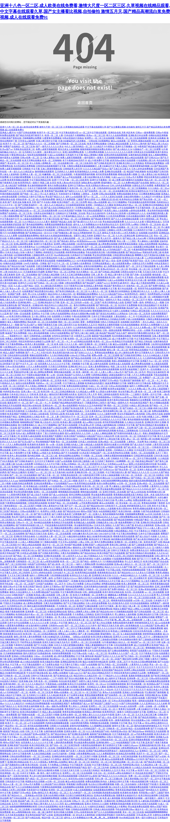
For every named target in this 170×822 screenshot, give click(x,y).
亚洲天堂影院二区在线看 (114, 492)
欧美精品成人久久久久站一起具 (126, 417)
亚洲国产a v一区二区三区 (39, 472)
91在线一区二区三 (108, 709)
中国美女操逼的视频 (36, 375)
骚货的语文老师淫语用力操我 (78, 609)
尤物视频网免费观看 (106, 241)
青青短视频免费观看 (154, 277)
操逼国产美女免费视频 (15, 333)
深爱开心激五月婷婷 (83, 235)
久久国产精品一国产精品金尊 (114, 467)
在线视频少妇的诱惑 (148, 233)
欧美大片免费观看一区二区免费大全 (90, 595)
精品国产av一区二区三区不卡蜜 (145, 642)
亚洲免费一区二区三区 (35, 611)
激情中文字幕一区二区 (122, 726)
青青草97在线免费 (126, 709)
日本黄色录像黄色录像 (63, 319)
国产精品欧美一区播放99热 (30, 305)
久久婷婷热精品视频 (82, 327)
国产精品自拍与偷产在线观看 (21, 266)
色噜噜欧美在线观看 (99, 723)
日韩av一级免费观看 (145, 132)
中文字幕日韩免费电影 (126, 533)
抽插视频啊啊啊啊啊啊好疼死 (32, 481)
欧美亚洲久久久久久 (122, 247)
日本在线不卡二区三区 (46, 400)
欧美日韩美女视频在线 (20, 316)
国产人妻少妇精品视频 (88, 634)
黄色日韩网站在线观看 (84, 305)
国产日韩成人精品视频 (109, 272)
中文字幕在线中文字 (9, 219)
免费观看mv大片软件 (134, 759)
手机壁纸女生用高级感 (30, 642)
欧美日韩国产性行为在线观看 (111, 553)
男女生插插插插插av (101, 397)
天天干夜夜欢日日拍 (148, 653)
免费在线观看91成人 (142, 500)
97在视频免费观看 (141, 344)
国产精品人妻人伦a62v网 (134, 238)
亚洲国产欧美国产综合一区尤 (136, 261)
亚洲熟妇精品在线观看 (52, 709)
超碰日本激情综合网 (83, 528)
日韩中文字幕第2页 (120, 550)
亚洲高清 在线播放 (157, 138)
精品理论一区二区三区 (15, 726)
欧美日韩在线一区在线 (35, 765)
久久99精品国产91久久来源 (48, 247)
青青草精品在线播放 (138, 350)
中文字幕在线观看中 (31, 664)
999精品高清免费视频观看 (41, 288)
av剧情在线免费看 (137, 210)
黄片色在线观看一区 (127, 288)
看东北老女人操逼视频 (68, 149)
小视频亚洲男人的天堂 (42, 255)
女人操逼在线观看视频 (30, 219)
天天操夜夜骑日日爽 (89, 269)
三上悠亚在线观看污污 (155, 258)
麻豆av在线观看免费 (114, 759)
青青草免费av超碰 (135, 695)
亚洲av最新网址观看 (23, 244)
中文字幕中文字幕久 (69, 664)
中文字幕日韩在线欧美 (65, 288)
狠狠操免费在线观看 (138, 787)
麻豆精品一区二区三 (59, 792)
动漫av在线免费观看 (147, 244)
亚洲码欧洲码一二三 (27, 302)
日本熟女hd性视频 (28, 553)
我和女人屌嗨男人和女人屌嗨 (81, 611)
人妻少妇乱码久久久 (12, 272)
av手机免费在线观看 (88, 503)
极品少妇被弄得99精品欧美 (99, 536)
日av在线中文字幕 (8, 567)
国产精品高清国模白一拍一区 (29, 208)
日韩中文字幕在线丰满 (41, 676)
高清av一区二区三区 (95, 135)
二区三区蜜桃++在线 (118, 297)
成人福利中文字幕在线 (115, 678)
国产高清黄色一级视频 (28, 428)
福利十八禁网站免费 (138, 386)
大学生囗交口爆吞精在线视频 (97, 361)
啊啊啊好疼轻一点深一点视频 (136, 330)
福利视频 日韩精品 (156, 280)
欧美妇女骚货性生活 (138, 191)
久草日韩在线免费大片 (88, 748)
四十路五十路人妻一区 (139, 297)
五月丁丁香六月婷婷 (52, 517)
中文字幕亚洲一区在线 (80, 765)
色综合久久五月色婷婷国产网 (92, 405)
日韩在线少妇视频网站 (99, 141)
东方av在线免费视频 (97, 598)
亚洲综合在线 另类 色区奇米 (121, 132)
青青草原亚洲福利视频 (126, 790)
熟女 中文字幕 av (13, 664)
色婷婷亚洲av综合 (11, 391)
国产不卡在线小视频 (46, 202)
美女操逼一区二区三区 (139, 269)
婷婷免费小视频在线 (19, 269)
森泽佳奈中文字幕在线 (99, 539)
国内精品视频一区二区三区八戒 (42, 456)
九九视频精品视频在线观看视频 (111, 308)
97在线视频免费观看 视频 (124, 559)
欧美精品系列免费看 (125, 754)
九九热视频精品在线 (42, 300)
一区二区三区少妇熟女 (153, 475)
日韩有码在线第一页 (112, 408)
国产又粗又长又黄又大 (120, 169)
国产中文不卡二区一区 (58, 263)
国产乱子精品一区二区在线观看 (136, 656)
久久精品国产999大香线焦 (19, 319)
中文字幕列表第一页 (144, 208)
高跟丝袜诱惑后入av (128, 751)
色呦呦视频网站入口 (65, 261)
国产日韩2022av (152, 157)
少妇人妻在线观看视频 (38, 333)
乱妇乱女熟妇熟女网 (116, 497)
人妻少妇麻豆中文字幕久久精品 (112, 166)
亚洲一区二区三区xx (19, 620)
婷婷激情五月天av (98, 464)
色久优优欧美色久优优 (118, 603)
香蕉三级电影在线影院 (108, 394)
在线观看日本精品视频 (143, 247)
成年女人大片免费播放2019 (86, 224)
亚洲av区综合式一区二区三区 (114, 269)
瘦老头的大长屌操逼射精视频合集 (56, 235)
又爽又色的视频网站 (69, 553)
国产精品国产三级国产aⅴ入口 (96, 283)
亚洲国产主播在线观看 (87, 606)
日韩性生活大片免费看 (96, 389)
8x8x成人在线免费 (24, 464)
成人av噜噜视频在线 (74, 804)
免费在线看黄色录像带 (123, 623)
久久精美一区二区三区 (149, 575)
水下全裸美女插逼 (50, 664)
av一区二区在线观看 (154, 592)
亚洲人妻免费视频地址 (98, 366)
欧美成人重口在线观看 (71, 422)
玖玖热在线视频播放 (129, 325)
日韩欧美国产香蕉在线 (10, 138)
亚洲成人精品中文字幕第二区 (50, 650)
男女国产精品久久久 (55, 196)
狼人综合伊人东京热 (49, 422)
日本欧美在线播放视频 (13, 779)
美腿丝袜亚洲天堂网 (9, 497)
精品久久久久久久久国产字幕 (118, 567)
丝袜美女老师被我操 (110, 748)
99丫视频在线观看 (48, 542)
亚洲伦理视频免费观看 (139, 740)
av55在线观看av (41, 467)
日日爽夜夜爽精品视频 (149, 194)
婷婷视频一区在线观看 (24, 617)
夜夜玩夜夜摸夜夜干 (12, 277)
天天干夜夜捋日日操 (73, 286)
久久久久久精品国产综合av (95, 169)
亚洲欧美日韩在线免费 (151, 522)
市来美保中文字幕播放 (69, 194)
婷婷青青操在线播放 (127, 244)
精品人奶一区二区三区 (154, 180)
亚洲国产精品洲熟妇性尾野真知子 (68, 403)
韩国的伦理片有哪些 (74, 589)
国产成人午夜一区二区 (48, 475)
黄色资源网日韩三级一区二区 (117, 411)
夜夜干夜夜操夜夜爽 (14, 611)
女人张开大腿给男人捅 (151, 581)
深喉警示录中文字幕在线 (139, 383)
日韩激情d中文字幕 (56, 386)
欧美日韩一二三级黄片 (130, 394)
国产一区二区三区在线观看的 (98, 247)
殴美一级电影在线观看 (158, 300)
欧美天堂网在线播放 (96, 144)
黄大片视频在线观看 (159, 403)
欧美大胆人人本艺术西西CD (124, 233)
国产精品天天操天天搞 (103, 500)
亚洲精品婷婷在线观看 (62, 756)
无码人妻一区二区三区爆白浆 (108, 779)
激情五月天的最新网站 (22, 311)
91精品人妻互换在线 (140, 311)
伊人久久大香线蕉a (38, 762)
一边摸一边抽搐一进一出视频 (151, 706)
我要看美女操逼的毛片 (126, 795)
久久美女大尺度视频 (144, 572)
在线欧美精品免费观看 (22, 483)
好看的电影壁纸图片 (105, 815)
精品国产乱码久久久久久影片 (52, 350)
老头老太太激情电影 (59, 467)
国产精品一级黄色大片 (105, 300)
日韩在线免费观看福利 (20, 756)
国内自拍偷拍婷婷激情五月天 (148, 726)
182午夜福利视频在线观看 (88, 261)
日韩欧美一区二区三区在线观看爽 (131, 138)
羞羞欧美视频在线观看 (139, 676)
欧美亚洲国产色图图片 (18, 414)
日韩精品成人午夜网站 (116, 806)
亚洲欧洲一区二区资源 (50, 380)
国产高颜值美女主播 (94, 759)
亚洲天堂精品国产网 (9, 553)
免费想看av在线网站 (57, 762)
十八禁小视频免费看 (9, 216)
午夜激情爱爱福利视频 (138, 166)
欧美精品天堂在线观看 (44, 230)
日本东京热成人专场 (14, 252)
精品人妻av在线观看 (97, 202)
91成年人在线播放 (120, 311)
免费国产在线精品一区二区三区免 (19, 146)
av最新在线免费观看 (89, 419)
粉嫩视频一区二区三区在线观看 (57, 174)
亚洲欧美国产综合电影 (18, 745)
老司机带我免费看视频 (106, 174)
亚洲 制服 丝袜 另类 (28, 681)
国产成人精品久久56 (122, 149)
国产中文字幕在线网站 (74, 603)
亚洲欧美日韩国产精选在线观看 (77, 701)
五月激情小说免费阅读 (80, 263)
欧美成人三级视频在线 (127, 430)
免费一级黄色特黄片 (53, 458)
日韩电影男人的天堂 (72, 169)
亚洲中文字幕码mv (76, 185)
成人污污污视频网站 (117, 202)
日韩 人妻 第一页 (99, 274)
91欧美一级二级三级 (141, 411)
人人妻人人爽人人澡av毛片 (111, 372)
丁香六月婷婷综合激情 (53, 433)
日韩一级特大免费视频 (60, 297)
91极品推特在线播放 (76, 536)
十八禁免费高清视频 (94, 152)
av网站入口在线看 (141, 609)
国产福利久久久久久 (74, 191)
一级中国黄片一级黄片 (93, 157)
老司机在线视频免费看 (38, 726)
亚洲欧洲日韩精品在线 (71, 447)
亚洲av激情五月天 (40, 792)
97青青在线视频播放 (156, 238)
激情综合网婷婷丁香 (52, 767)
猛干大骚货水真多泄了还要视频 (67, 514)
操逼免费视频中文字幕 (115, 383)
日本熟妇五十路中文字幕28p (31, 196)
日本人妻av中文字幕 (127, 717)
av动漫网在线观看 (114, 447)
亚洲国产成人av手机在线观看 (67, 177)
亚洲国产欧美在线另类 (73, 408)
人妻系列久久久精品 (158, 486)
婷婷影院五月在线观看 (54, 252)
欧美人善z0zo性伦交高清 (68, 183)
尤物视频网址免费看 (31, 138)
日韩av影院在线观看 (158, 678)
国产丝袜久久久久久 (84, 352)
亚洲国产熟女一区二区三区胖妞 (60, 272)
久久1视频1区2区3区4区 (107, 199)
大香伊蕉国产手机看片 (156, 698)
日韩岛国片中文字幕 (146, 436)
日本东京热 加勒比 (103, 525)
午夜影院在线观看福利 (111, 378)
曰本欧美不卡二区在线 (115, 506)
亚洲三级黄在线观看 (88, 469)
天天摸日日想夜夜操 (57, 366)
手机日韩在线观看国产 (93, 210)
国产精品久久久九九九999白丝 (136, 489)
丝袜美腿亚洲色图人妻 (157, 213)
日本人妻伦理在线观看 (102, 358)
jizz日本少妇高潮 (153, 514)
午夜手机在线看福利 (150, 511)
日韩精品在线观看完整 (81, 809)
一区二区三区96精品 (41, 756)
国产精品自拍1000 (95, 506)
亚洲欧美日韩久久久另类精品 (130, 163)
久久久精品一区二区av (158, 188)
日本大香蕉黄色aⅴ (26, 247)
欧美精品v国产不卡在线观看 (65, 453)
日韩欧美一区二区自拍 (150, 224)
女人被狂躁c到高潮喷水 (52, 286)
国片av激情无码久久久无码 (77, 433)
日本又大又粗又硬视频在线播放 (75, 274)
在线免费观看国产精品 (131, 528)
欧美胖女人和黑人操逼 (51, 511)
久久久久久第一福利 (73, 344)
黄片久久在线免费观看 (116, 135)
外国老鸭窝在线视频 (25, 478)
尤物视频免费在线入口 (15, 188)
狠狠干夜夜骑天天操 (47, 325)
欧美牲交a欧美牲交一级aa (123, 283)
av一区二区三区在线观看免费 (43, 210)
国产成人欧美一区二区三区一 (137, 447)
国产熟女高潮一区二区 (150, 199)
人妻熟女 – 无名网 (89, 194)
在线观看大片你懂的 (61, 316)
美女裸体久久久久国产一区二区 (123, 653)
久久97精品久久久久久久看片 (36, 222)
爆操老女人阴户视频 (89, 489)
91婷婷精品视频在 (93, 330)
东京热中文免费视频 (127, 305)
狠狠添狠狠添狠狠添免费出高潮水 (96, 149)
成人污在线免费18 (8, 302)
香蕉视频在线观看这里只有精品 (128, 494)
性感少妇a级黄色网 (66, 717)
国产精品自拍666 (88, 553)
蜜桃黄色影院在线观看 (123, 536)
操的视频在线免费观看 (121, 539)
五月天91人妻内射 (137, 144)
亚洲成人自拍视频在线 (133, 692)
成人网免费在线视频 (107, 244)
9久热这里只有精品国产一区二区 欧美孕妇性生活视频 (104, 453)
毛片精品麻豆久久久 (76, 350)
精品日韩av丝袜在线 (31, 405)
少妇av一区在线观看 (43, 656)
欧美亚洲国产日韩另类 (157, 171)
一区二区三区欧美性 (83, 163)
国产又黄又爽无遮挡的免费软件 (143, 467)
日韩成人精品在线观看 (118, 144)
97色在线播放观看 (31, 447)
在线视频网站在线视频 (73, 787)
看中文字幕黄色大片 (144, 352)
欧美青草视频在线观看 (18, 180)
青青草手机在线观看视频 (149, 288)
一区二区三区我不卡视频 (87, 238)
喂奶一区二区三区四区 (68, 322)
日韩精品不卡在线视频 (45, 717)
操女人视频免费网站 (157, 155)
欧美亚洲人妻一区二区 (82, 620)
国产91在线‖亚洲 (100, 297)
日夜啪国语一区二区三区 (27, 561)
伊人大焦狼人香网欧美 (40, 163)
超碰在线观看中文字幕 (119, 375)
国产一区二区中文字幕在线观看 (141, 266)
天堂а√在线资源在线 (83, 812)
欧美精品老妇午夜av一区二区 (128, 205)
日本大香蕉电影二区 (149, 219)
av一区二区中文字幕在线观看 (93, 132)
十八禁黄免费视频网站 (95, 737)
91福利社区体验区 (60, 277)
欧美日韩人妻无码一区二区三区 (129, 648)
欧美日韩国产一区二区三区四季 (72, 202)
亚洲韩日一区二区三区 (150, 751)
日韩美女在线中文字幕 (131, 272)
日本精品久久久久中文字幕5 (113, 419)
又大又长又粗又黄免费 (18, 575)
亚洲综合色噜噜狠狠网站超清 (39, 238)
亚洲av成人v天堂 (94, 347)
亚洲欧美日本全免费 (137, 135)
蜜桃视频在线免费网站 (87, 294)
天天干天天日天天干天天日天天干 (152, 667)
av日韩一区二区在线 (126, 483)
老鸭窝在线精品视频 (110, 584)
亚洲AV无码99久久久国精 (36, 419)
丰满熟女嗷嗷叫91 (15, 238)
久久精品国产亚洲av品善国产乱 (35, 734)
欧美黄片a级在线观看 (31, 436)
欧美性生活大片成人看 (133, 258)
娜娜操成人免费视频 (42, 319)
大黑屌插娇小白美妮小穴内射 (52, 497)
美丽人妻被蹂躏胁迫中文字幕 (125, 361)
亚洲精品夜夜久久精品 (29, 417)
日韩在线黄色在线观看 (18, 355)
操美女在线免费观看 (84, 300)
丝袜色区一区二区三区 (137, 286)
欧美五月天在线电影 (77, 684)
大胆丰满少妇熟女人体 (91, 798)
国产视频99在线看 (48, 369)
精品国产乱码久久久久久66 (107, 656)
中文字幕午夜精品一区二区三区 (95, 600)
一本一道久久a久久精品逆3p (20, 171)
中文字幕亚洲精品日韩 (40, 180)
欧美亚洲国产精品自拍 (112, 670)
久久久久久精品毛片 (34, 684)
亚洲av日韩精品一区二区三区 (75, 464)
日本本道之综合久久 (19, 394)
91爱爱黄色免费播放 (51, 138)
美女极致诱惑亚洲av (83, 525)
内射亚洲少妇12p (29, 550)
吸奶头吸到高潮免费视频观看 (143, 481)
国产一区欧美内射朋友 (84, 308)
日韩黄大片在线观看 (58, 720)
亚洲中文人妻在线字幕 (109, 439)
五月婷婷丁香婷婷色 (104, 461)
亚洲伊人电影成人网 (146, 469)
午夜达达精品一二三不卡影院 (49, 678)
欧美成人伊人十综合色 (102, 689)
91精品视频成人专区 (123, 531)
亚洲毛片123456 (25, 283)
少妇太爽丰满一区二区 (149, 227)
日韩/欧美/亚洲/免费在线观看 (58, 614)
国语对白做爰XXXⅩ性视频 (116, 444)
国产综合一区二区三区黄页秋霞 (64, 745)
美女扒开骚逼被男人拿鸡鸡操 (131, 414)
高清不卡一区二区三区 (147, 754)
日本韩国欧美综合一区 (156, 670)
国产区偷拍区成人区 (63, 676)
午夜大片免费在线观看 (157, 570)
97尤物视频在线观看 (123, 611)
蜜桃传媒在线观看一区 (64, 372)
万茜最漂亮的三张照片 (95, 403)
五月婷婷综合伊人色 (16, 606)
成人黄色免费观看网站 (64, 656)
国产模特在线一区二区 (106, 305)
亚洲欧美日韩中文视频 (155, 422)
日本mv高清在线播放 (15, 366)
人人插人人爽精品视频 (101, 433)
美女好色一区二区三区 (18, 163)
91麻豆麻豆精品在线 (19, 210)
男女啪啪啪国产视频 (45, 442)
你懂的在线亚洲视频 (158, 135)
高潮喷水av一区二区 (9, 369)
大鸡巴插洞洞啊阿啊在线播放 (114, 481)
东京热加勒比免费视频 (24, 166)
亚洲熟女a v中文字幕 (104, 620)
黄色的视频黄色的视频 (138, 419)
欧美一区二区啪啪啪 (51, 160)
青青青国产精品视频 (53, 191)
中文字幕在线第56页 (68, 132)
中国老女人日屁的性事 (73, 247)
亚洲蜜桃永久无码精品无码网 (111, 319)
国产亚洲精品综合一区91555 (38, 233)
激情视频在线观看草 (44, 171)
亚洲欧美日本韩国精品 (153, 205)
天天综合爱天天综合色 (149, 430)
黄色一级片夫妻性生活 (50, 773)
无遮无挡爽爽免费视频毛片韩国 (51, 266)
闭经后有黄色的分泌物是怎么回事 (34, 341)
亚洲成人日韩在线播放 (22, 656)
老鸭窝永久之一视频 (154, 302)
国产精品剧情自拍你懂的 (142, 586)
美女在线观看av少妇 (32, 508)
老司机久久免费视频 (150, 325)
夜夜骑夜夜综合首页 (106, 572)
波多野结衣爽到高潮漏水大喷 (36, 358)
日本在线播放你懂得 (135, 216)
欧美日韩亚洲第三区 (101, 339)
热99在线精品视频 (160, 767)
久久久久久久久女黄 (134, 222)
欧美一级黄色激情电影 (119, 720)
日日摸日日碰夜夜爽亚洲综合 (79, 795)
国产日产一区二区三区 (75, 506)
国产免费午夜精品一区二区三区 (122, 589)
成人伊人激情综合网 (124, 352)
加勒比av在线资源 (14, 598)
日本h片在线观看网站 (60, 313)
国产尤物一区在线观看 (140, 274)
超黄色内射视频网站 (93, 266)
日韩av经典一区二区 (29, 157)
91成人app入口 (118, 177)
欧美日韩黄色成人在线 (113, 302)
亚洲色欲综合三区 (144, 235)
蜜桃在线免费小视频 (127, 174)
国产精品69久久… (73, 667)
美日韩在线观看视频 (67, 776)
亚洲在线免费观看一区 (64, 815)
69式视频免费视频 (15, 233)
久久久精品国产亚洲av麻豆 (152, 625)
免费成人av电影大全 (41, 453)
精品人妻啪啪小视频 (93, 155)
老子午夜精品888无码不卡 (74, 160)
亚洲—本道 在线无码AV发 (156, 494)
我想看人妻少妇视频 (150, 439)
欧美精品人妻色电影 (93, 286)
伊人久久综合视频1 (122, 547)
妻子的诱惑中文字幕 (112, 745)
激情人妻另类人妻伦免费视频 (70, 567)
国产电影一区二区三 (29, 194)
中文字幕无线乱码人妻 (116, 472)
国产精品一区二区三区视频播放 (132, 188)
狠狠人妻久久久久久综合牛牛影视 (16, 300)
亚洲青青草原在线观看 (44, 261)
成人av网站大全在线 (91, 422)
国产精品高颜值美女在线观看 (17, 531)
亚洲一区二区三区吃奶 (71, 302)
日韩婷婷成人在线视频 (40, 336)
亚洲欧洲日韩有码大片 (57, 698)
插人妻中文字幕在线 (94, 678)
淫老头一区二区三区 (73, 737)
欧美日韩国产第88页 (23, 581)
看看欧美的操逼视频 (42, 489)
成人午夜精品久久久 (93, 556)
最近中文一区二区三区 (52, 545)
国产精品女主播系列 (16, 472)
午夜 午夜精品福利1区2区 (141, 687)
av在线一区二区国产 (91, 302)
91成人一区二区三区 (98, 386)
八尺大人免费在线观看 (36, 366)
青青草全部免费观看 (98, 617)
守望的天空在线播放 (12, 603)
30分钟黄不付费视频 (29, 327)
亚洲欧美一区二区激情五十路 (98, 344)
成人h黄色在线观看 (99, 364)
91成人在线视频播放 (82, 790)
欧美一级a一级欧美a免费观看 (53, 706)
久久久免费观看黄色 (105, 754)
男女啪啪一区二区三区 (13, 818)
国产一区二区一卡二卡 (62, 341)
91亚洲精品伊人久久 (136, 213)
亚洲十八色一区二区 (124, 715)
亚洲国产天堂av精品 (108, 380)
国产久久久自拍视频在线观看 (125, 219)
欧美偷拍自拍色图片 (94, 383)
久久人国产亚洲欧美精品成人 (27, 330)
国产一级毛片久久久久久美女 (49, 146)
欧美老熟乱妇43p (26, 400)
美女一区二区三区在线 (60, 801)
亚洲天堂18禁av (87, 520)
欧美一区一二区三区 (69, 561)
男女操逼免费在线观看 (110, 489)
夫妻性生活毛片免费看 (142, 185)
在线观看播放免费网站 (28, 235)
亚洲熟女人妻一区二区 (30, 174)
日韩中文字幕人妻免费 (28, 380)
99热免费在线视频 (60, 689)
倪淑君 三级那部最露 (32, 570)
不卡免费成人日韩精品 (83, 614)
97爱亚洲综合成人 (17, 155)
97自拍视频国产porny (20, 389)
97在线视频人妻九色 (145, 160)
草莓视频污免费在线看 (77, 784)
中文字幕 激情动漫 (85, 656)
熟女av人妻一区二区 (18, 288)
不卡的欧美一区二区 (122, 327)
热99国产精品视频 (72, 545)
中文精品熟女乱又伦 (145, 316)
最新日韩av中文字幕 (12, 586)
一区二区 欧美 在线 (54, 344)
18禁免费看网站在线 (77, 428)
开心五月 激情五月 (49, 194)
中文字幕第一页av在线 (132, 277)
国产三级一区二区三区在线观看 (149, 428)
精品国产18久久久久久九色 (13, 191)
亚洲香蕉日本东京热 (23, 230)
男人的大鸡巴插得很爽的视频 (43, 776)
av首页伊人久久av (66, 369)
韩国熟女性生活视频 (34, 781)
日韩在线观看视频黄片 (58, 188)
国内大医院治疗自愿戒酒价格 (92, 578)
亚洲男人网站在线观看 (98, 227)
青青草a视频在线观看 (141, 141)
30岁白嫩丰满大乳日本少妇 (84, 533)
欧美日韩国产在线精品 (18, 297)
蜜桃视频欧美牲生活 (101, 311)
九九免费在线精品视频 (102, 531)
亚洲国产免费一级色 (17, 294)
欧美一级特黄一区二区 (86, 372)
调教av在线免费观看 (52, 570)
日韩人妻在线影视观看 (48, 600)
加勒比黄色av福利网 (90, 183)
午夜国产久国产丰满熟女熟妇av (46, 249)
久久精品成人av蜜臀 (45, 280)
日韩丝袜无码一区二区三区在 (114, 740)
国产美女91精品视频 (74, 678)
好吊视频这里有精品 (50, 447)
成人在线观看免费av (121, 263)
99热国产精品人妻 (34, 191)
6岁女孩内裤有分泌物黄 (36, 625)
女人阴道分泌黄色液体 (106, 391)
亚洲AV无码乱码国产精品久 (66, 489)
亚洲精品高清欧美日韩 (126, 801)
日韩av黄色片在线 (154, 414)
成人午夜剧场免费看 (45, 199)
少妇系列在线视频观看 (86, 244)
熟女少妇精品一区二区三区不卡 (132, 300)
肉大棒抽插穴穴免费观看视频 (50, 478)
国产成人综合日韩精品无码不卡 (59, 208)
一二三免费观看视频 (87, 439)
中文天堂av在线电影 (67, 542)
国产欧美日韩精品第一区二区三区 (71, 291)
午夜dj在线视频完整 (81, 316)
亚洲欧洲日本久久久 (140, 291)
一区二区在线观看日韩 (62, 163)
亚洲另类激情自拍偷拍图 (95, 586)
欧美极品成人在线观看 (37, 486)
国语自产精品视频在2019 (21, 439)
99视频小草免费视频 (69, 798)
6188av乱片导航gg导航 (80, 355)
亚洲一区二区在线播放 (26, 274)
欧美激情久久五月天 (87, 325)
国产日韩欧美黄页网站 (130, 355)
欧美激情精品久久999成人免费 (89, 171)
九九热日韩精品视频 (59, 355)
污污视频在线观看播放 (113, 561)
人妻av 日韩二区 (85, 542)
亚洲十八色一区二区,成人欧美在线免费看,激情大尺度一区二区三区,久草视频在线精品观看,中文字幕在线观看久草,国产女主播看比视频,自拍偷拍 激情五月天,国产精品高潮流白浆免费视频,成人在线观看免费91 (85, 11)
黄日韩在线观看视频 (73, 570)
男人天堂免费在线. (67, 430)
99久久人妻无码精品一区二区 (78, 146)
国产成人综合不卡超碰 (140, 444)
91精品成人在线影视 (93, 444)
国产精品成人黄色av (66, 241)
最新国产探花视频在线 (100, 734)
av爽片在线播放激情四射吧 (88, 258)
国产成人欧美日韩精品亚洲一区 (148, 539)
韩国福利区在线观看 (73, 458)
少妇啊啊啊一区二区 (124, 461)
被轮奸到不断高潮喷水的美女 (142, 333)
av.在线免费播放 (97, 216)
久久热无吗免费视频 (115, 216)
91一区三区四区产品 (91, 692)
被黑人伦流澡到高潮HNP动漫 (142, 464)
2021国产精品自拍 (158, 166)
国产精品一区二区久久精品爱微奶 (41, 687)
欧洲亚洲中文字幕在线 (56, 227)
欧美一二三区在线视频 (87, 288)
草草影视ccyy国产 (147, 792)
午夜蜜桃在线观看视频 (16, 503)
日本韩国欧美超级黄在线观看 (105, 792)
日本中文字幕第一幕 (108, 606)
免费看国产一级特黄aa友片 (42, 740)
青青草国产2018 (72, 709)
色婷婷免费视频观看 (141, 336)
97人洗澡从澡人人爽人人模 (97, 458)
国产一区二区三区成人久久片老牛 (56, 327)
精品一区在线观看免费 (139, 728)
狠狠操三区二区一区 (23, 514)
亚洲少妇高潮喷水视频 (53, 795)
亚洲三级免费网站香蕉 (73, 152)
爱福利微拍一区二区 (110, 183)
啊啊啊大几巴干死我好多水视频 (150, 255)
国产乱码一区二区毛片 (135, 372)
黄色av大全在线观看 (111, 692)
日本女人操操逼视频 (110, 475)
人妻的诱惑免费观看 (63, 742)
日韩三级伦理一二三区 (85, 319)
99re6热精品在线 (61, 255)
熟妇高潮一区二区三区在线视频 (42, 322)
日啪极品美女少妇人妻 (106, 522)
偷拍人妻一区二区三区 (117, 350)
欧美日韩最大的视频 (63, 812)
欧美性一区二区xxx (102, 341)
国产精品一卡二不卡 (159, 405)
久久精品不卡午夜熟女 (103, 146)
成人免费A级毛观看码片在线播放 (127, 180)
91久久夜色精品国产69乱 (97, 731)
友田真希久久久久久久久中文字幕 (54, 364)
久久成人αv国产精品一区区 (27, 286)
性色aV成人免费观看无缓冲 (29, 433)
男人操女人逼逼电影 (9, 174)
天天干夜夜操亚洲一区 (122, 734)
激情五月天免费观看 (65, 199)
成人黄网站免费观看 (43, 372)
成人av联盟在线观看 (49, 561)
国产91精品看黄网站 (51, 330)
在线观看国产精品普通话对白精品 (38, 291)
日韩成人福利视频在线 (105, 425)
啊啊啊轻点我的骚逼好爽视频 (65, 269)
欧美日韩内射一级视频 (129, 511)
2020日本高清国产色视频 (69, 210)
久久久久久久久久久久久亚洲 (118, 152)
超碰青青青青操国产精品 (75, 767)
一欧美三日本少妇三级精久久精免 (16, 489)
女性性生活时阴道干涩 (62, 336)
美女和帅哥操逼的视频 (158, 210)
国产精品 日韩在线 (143, 341)
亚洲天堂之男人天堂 (87, 394)
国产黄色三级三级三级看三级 (84, 333)
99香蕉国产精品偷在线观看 (150, 146)
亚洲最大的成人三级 (73, 444)
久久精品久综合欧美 (134, 422)
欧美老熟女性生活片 (109, 224)
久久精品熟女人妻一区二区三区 (40, 411)
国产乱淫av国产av (28, 325)
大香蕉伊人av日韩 (82, 336)
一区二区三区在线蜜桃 (13, 533)
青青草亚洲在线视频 (96, 350)
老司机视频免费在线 (102, 609)
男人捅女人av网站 (123, 500)
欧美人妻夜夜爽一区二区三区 (135, 584)
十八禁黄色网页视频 (16, 494)
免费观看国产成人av (80, 703)
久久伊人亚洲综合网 (125, 235)
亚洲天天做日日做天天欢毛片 (56, 642)
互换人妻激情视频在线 (51, 169)
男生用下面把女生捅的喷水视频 (27, 517)
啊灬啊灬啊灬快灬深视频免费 (128, 620)
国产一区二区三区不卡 (157, 564)
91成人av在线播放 (56, 155)
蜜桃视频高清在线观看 (68, 492)
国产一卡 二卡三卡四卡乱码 (38, 352)
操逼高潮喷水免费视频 (86, 717)
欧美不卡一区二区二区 (47, 132)
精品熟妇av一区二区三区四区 (92, 230)
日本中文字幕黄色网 (36, 188)
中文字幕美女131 (142, 531)
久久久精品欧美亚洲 (60, 358)
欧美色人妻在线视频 (34, 344)
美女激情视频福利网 (36, 185)
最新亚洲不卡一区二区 (18, 403)
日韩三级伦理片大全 (67, 325)
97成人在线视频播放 (135, 319)
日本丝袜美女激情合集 (65, 728)
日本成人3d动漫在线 (39, 414)
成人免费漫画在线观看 (114, 266)
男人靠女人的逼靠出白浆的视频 (73, 617)
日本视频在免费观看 (9, 422)
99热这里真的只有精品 (73, 138)
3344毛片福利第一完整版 (34, 263)
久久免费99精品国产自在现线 (135, 183)
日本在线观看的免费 (123, 645)
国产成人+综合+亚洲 (111, 261)
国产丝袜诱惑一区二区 (95, 191)
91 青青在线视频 (61, 311)
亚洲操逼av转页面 (33, 795)
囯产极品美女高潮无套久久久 (128, 358)
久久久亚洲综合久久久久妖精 (153, 703)
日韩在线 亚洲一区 (102, 701)
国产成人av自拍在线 (136, 492)
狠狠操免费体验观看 (144, 556)
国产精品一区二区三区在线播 (37, 277)
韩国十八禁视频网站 (94, 567)
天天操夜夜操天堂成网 (33, 272)
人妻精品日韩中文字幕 (66, 230)
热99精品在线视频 (42, 522)
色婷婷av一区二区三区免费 (49, 383)
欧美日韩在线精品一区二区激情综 (40, 631)
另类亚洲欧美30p (153, 695)
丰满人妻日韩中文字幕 (46, 141)
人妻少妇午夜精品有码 (46, 258)
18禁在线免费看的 (73, 283)
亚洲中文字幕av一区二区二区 (25, 450)
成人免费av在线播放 (58, 673)
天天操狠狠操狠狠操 (114, 157)
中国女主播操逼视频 (81, 297)
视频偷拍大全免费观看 (140, 400)
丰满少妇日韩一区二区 (125, 436)
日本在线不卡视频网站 (74, 135)
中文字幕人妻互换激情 (40, 620)
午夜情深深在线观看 (158, 787)
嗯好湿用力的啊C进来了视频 (135, 659)
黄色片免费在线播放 (57, 185)
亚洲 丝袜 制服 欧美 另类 (24, 202)
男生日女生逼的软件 (95, 213)
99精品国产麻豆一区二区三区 (148, 520)
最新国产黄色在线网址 (73, 759)
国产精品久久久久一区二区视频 (40, 144)
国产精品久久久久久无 (138, 472)
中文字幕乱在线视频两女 (35, 598)
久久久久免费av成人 (142, 327)
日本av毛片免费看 (134, 177)
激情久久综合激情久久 (20, 592)
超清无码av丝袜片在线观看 (122, 160)
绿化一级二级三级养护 (42, 812)
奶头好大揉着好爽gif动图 (83, 313)
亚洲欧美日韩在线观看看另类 (81, 639)
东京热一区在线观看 (134, 592)
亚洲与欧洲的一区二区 (46, 469)
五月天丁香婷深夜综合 (22, 804)
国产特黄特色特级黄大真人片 (127, 433)
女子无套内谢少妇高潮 (62, 472)
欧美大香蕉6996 (124, 508)
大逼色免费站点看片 (51, 408)
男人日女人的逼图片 (37, 294)
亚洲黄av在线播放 (11, 550)
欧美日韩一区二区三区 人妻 (83, 188)
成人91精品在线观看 (29, 662)
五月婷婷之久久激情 (31, 152)
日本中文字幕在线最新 (102, 316)
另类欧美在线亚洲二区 (24, 149)
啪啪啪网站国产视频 (29, 422)
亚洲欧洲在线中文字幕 (48, 302)
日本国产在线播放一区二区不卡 (51, 584)
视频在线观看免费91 (39, 355)
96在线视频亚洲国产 (102, 327)
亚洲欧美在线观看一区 (115, 171)
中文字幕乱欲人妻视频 (73, 383)
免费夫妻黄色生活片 (139, 550)
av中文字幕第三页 (11, 436)
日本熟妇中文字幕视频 (81, 255)
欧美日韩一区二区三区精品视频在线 (58, 391)
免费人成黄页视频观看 (46, 149)
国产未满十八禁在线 (75, 751)
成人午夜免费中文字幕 (98, 160)
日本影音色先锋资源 (14, 411)
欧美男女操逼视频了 (129, 369)
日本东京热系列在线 (142, 631)
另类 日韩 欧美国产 (67, 400)
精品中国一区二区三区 (52, 818)
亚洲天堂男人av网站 (129, 224)
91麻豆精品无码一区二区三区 (42, 241)
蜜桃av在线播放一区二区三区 (124, 227)
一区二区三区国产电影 (105, 208)
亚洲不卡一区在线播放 (150, 369)
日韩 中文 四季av (68, 450)
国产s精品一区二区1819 (36, 779)
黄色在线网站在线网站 (69, 456)
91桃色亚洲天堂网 (90, 475)
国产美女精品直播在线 (30, 216)
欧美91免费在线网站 (106, 483)
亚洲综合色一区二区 (51, 405)
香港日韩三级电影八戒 (83, 461)
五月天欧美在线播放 (14, 815)
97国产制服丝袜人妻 (62, 233)
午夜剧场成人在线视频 (56, 684)
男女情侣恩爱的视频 (102, 255)
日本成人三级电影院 (111, 258)
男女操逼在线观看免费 (113, 222)
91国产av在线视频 (63, 461)
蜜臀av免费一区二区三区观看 (105, 355)
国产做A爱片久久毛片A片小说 (87, 222)
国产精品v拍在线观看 (81, 358)
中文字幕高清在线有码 (24, 361)
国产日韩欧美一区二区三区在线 (71, 144)
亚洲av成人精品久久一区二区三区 (130, 564)
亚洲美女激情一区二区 (70, 715)
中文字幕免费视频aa (14, 344)
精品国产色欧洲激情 (136, 171)
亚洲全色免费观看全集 (104, 795)
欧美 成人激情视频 (111, 798)
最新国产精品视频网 (101, 336)
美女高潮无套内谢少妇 (63, 352)
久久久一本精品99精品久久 (124, 575)
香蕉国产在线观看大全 (140, 650)
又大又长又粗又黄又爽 (42, 177)
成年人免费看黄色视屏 (40, 269)
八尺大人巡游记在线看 (111, 196)
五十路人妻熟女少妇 (49, 157)
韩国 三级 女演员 (48, 183)
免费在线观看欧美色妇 (127, 194)
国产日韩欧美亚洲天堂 (104, 163)
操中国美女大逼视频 (9, 157)
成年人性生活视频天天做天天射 (58, 508)
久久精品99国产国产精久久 (38, 689)
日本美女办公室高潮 (116, 213)
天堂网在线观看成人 (84, 208)
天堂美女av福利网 (26, 141)
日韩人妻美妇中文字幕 (52, 506)
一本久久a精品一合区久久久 (154, 322)
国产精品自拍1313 (125, 572)
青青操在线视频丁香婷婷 (153, 503)
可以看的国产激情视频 (158, 366)
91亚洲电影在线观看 (54, 589)
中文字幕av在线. (113, 570)
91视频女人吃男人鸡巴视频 (119, 230)
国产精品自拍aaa (133, 252)
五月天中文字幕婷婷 (44, 461)
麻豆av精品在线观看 (134, 157)
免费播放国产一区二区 (158, 673)
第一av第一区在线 (54, 375)
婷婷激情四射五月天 (136, 506)
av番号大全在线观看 (16, 589)
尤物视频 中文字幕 (108, 288)
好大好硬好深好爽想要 (28, 759)
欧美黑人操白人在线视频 (116, 210)
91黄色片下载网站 (33, 252)
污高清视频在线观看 (115, 252)
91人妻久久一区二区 (97, 291)
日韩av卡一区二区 (24, 522)
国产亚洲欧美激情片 (35, 227)
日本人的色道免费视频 (142, 169)
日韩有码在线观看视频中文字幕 (51, 166)
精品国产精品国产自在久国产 (113, 333)
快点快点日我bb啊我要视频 (144, 662)
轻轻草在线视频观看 (36, 155)
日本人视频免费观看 (153, 628)
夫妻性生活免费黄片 (39, 297)
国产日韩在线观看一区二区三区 (149, 611)
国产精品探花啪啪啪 (123, 520)
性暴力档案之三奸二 (151, 417)
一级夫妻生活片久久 (51, 152)
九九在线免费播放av (120, 478)
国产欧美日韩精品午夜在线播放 (150, 425)
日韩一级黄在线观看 (112, 330)
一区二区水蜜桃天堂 (31, 408)
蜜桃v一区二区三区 (51, 216)
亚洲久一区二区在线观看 (142, 453)
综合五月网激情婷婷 (82, 233)
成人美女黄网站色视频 (143, 617)
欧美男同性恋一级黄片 (28, 183)
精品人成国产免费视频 (13, 352)
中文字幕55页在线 (157, 191)
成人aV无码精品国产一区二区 (116, 249)
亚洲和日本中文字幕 (57, 339)
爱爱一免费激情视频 (89, 322)
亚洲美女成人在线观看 (119, 364)
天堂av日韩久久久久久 (81, 500)
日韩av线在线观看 (107, 194)
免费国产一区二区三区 (153, 378)
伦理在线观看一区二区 (88, 740)
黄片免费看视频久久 (27, 425)
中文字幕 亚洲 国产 (145, 742)
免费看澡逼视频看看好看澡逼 (58, 224)
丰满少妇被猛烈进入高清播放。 (73, 141)
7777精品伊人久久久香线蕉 (115, 676)
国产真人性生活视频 (102, 623)
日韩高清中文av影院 (87, 776)
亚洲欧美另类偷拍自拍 (151, 606)
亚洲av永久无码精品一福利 (107, 528)
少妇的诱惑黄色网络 (79, 723)
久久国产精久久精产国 (123, 525)
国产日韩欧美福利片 (27, 205)
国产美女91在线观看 (67, 425)
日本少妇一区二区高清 (139, 313)
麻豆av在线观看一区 (120, 141)
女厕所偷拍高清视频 (137, 155)
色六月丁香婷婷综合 (31, 308)
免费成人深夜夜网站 (71, 249)
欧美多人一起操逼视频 (23, 728)
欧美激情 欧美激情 (36, 444)
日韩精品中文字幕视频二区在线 (70, 213)
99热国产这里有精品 (36, 564)
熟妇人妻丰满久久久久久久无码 (48, 804)
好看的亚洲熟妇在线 (57, 611)
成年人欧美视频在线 (129, 625)
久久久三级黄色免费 (106, 414)
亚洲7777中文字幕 (60, 180)
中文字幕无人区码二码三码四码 (119, 556)
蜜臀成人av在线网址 (67, 634)
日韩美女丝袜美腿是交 (44, 213)
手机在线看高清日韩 (95, 252)
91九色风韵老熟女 (8, 670)
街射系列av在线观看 (98, 720)
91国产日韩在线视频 (26, 132)
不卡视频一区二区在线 (91, 456)
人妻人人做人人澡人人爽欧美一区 (73, 631)
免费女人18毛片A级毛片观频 (51, 751)
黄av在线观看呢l (70, 405)
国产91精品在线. (33, 818)
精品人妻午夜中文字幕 (118, 274)
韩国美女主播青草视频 (108, 325)
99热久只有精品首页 (110, 322)
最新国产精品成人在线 (61, 222)
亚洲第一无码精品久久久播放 (99, 205)
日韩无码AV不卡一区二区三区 (70, 280)
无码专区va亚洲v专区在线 (62, 414)
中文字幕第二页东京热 (58, 598)
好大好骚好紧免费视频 (20, 177)
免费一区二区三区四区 (139, 776)
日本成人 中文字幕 (58, 623)
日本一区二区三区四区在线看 (142, 598)
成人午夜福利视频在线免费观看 (31, 698)
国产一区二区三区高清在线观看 (91, 400)
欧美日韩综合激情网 (148, 795)
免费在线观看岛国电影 (113, 347)
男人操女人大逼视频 (106, 508)
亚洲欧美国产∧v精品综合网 (53, 428)
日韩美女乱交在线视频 (143, 152)
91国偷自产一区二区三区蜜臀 (147, 149)
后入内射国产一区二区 (80, 792)
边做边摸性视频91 (131, 196)
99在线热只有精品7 (9, 681)
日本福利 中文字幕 (74, 155)
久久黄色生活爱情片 (14, 687)
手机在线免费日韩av (62, 547)
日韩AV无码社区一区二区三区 (121, 737)
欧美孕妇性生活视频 (129, 199)
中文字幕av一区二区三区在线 (21, 737)
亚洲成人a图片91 (8, 132)
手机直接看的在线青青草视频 (141, 202)
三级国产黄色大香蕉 (85, 199)
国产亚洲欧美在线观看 (78, 734)
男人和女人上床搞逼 (78, 706)
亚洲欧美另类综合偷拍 (80, 311)
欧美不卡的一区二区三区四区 (152, 770)
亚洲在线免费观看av (43, 483)
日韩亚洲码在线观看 (143, 456)
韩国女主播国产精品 (122, 609)
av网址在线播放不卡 (124, 773)
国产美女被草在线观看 (24, 258)
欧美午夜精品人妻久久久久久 (73, 806)
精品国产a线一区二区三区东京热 (141, 308)
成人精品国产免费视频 (15, 185)
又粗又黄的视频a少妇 (133, 779)
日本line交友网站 (75, 266)
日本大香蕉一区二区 (78, 720)
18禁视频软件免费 (160, 297)
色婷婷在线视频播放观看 (133, 570)
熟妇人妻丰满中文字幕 (143, 397)
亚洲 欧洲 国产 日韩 (153, 542)
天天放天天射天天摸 (152, 272)
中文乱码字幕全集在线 (37, 673)
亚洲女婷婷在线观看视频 (115, 155)
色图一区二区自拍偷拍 (125, 784)
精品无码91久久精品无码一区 (62, 294)
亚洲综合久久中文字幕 (109, 581)
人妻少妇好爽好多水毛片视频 (96, 177)
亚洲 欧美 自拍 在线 (69, 600)
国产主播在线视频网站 (118, 650)
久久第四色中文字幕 (142, 230)
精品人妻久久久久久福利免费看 (73, 539)
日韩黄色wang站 (56, 625)
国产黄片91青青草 (42, 514)
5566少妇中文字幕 (106, 533)
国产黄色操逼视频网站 (32, 224)
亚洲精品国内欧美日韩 (71, 662)
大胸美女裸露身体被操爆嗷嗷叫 (81, 166)
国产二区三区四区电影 (15, 564)
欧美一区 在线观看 (32, 347)
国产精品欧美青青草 (100, 219)
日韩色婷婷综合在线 (106, 188)
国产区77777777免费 (146, 559)
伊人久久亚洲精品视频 (85, 508)
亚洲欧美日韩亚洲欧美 (45, 581)
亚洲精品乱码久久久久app (106, 517)
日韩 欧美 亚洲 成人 (38, 394)
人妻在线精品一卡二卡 (124, 316)
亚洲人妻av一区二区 (30, 391)
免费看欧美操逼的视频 (120, 804)
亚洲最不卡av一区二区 (104, 235)
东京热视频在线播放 (121, 336)
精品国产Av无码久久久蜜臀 (77, 375)
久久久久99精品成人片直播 (155, 355)
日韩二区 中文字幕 (34, 731)
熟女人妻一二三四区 (127, 241)
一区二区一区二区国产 (24, 584)
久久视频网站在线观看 (100, 726)
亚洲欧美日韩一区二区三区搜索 (89, 472)
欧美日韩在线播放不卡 (148, 305)
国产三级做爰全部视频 (35, 339)
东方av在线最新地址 (43, 311)
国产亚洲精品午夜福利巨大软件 (76, 397)
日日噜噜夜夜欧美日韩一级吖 (107, 277)
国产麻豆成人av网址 (85, 369)
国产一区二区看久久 (92, 514)
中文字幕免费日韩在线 (71, 592)
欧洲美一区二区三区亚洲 (79, 339)
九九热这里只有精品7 (90, 770)
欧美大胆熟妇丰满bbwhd (97, 185)
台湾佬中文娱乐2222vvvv (65, 578)
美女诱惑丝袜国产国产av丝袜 (101, 428)
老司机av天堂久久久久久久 (110, 698)
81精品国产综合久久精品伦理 (100, 436)
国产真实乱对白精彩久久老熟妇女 (112, 313)
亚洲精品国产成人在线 (30, 709)
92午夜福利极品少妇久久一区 (75, 216)
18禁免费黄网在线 (128, 748)
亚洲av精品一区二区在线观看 (112, 442)
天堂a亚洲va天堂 (86, 425)
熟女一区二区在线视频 (66, 442)
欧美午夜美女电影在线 (118, 400)
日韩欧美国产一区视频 (67, 581)
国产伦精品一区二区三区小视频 (48, 283)
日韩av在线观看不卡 (30, 511)
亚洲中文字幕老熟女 (43, 244)
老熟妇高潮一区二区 (25, 199)
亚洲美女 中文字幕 (40, 313)
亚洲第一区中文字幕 (151, 394)
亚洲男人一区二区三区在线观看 (99, 138)
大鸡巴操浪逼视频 (128, 756)
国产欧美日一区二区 (59, 531)
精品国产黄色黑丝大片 (114, 286)
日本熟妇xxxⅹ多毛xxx (122, 397)
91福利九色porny (35, 458)
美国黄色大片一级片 (19, 336)
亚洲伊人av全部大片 (51, 347)
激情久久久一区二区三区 (80, 623)
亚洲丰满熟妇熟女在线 (66, 378)
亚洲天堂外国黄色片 (104, 614)
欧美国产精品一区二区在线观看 (57, 308)
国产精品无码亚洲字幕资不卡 (30, 135)
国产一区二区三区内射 (98, 767)
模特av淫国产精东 (89, 511)
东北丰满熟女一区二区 (86, 272)
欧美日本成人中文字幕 (157, 689)
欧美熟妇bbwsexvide (86, 241)
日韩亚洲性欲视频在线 (123, 255)
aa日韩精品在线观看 (83, 341)
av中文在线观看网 (125, 208)
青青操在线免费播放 (154, 163)
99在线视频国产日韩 (133, 628)
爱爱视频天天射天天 (72, 361)
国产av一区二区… (91, 196)
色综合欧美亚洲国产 (139, 403)
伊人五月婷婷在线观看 (68, 520)
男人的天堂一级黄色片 (111, 238)
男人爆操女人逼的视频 (148, 241)
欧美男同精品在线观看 (10, 408)
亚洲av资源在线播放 (147, 589)
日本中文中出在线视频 (18, 623)
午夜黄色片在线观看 (23, 645)
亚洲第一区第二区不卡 (139, 637)
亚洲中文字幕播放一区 (126, 146)
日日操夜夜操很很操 (75, 205)
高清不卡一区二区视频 (88, 481)
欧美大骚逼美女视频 (49, 662)
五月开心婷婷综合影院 (41, 572)
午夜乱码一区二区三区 (49, 397)
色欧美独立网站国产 (144, 461)
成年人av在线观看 (73, 196)
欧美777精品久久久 (71, 380)
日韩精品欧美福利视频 (44, 439)
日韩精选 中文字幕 (31, 169)
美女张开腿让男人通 (127, 391)
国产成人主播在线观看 (64, 238)
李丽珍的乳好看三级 (151, 252)
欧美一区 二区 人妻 (54, 135)
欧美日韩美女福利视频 (63, 300)
